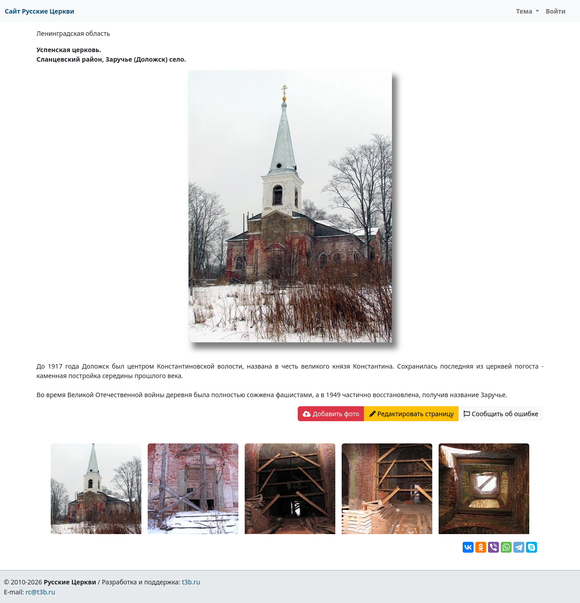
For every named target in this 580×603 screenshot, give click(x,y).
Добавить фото (331, 413)
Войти (556, 11)
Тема (525, 11)
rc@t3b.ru (40, 592)
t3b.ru (191, 582)
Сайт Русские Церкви (39, 11)
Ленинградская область (73, 33)
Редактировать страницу (411, 413)
